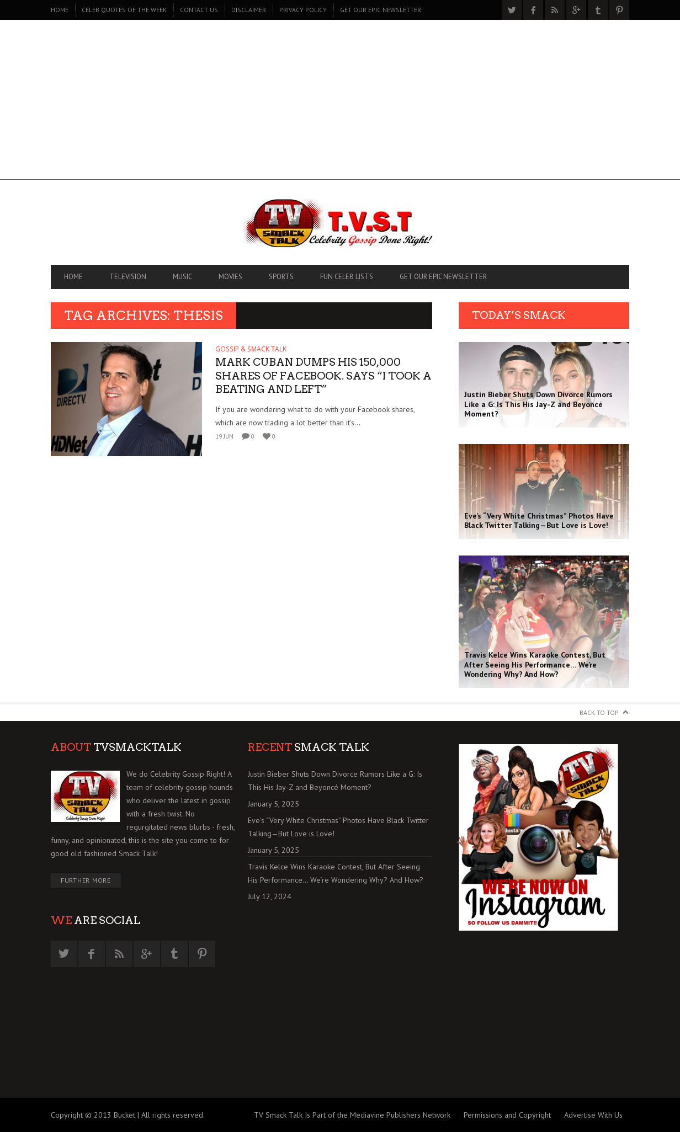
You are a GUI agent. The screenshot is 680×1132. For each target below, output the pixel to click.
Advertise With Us (593, 1115)
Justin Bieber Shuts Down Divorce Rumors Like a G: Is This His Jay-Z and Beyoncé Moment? (335, 780)
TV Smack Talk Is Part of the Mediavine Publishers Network (352, 1115)
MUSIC (182, 276)
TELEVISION (127, 276)
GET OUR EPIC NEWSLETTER (380, 10)
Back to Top (599, 712)
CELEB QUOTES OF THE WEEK (124, 10)
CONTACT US (199, 10)
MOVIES (230, 276)
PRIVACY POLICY (303, 10)
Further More (86, 880)
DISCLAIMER (248, 10)
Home (59, 10)
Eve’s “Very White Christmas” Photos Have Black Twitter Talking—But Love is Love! (338, 827)
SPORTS (281, 276)
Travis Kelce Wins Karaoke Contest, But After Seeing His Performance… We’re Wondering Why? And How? (335, 873)
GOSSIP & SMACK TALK (250, 349)
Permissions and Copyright (507, 1115)
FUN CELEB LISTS (346, 276)
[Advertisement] (340, 102)
